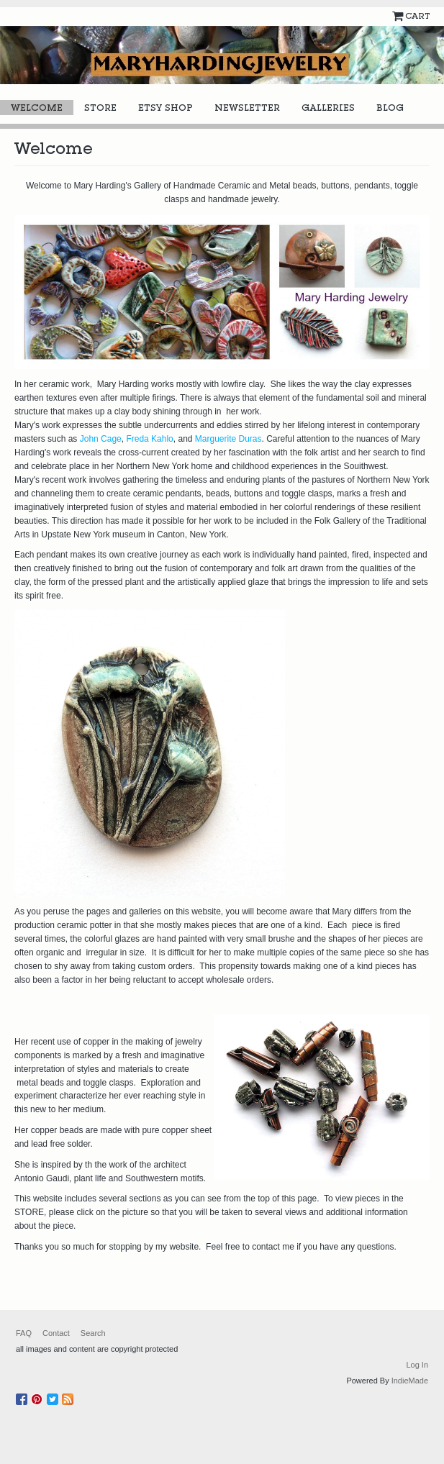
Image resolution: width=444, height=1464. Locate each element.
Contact (56, 1333)
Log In (417, 1364)
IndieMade (409, 1380)
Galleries (328, 107)
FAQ (24, 1333)
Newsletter (247, 107)
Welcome (37, 107)
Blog (390, 107)
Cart (417, 16)
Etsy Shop (165, 107)
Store (100, 107)
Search (93, 1333)
